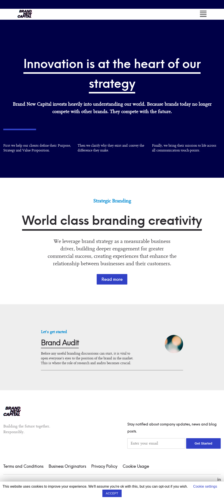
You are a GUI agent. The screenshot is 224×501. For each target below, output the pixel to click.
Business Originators (67, 466)
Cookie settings (205, 486)
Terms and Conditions (23, 466)
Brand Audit (60, 343)
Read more (112, 279)
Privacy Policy (104, 466)
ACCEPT (112, 493)
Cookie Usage (135, 466)
